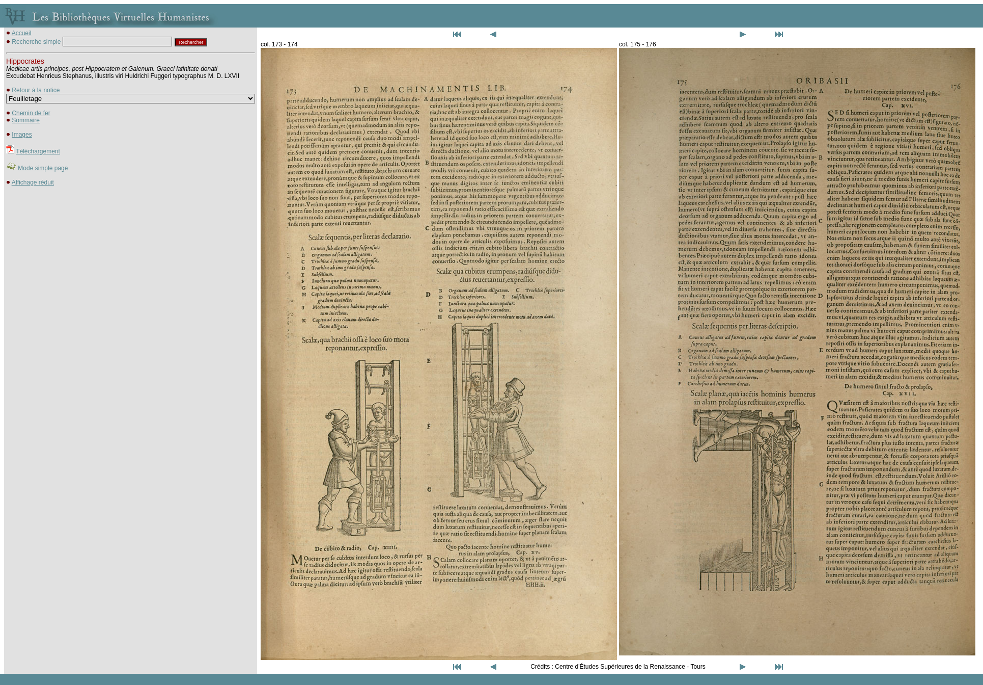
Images (22, 134)
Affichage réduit (33, 182)
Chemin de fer (31, 113)
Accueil (22, 33)
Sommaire (26, 120)
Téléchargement (38, 151)
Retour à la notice (36, 90)
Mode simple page (43, 168)
